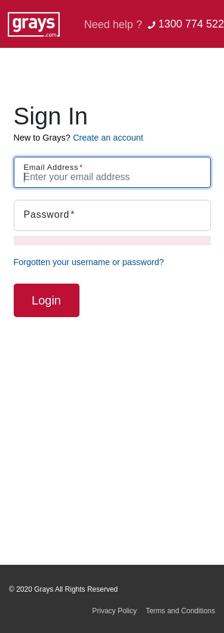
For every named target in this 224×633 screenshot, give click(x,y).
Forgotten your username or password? (89, 262)
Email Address (51, 167)
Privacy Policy (114, 611)
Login (46, 300)
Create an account (108, 137)
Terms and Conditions (180, 611)
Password (47, 214)
